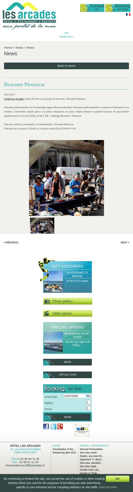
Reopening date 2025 (64, 452)
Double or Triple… (90, 473)
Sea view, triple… (89, 466)
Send (67, 417)
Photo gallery (58, 301)
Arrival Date (50, 397)
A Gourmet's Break (77, 274)
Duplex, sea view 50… (92, 456)
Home (8, 47)
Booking (122, 7)
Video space (57, 313)
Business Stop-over (77, 335)
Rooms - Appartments (94, 445)
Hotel (57, 445)
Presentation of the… (64, 449)
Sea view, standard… (91, 463)
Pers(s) (48, 409)
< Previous (11, 242)
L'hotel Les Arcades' (14, 98)
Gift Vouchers (67, 266)
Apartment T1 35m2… (92, 459)
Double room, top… (90, 469)
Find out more (108, 487)
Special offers (67, 327)
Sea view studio (88, 452)
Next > (125, 242)
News (19, 47)
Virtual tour (67, 374)
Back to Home (66, 65)
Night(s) (48, 403)
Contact (97, 7)
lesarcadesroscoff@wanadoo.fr (25, 465)
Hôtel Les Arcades (25, 445)
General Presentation (91, 449)
